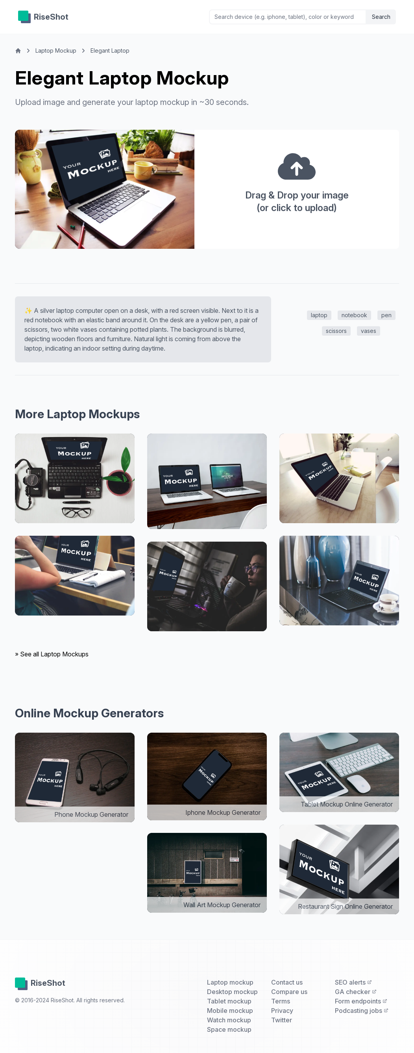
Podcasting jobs (361, 1010)
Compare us (289, 992)
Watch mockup (229, 1020)
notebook (354, 315)
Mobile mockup (230, 1010)
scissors (336, 330)
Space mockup (229, 1029)
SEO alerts (353, 982)
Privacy (282, 1010)
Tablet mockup (229, 1001)
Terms (280, 1001)
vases (368, 330)
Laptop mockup (230, 982)
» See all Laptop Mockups (52, 654)
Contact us (287, 982)
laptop (319, 315)
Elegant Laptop (110, 50)
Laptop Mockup (55, 50)
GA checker (356, 992)
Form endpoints (361, 1001)
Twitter (281, 1020)
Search (381, 16)
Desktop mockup (232, 992)
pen (386, 315)
